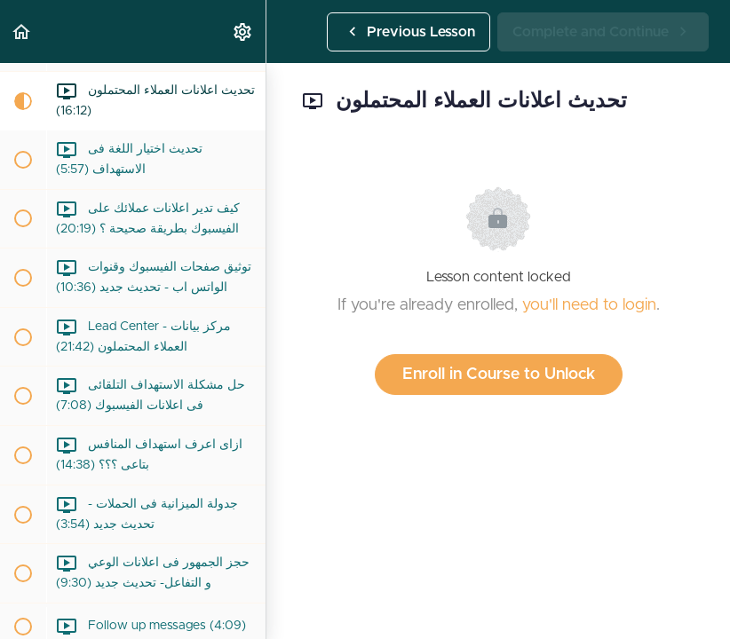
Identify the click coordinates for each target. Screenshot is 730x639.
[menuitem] (243, 31)
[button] (22, 31)
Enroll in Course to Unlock (498, 375)
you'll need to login (589, 305)
